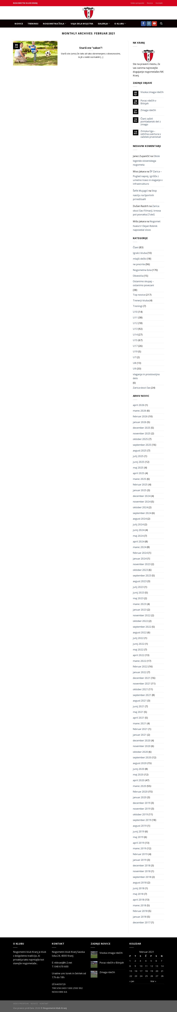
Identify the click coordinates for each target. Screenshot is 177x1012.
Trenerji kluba (141, 300)
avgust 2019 (140, 825)
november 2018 (142, 871)
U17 (135, 346)
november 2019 (142, 808)
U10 (135, 311)
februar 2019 (140, 854)
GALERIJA (104, 23)
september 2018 (142, 877)
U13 (135, 328)
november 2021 (142, 683)
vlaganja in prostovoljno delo (146, 376)
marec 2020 (139, 786)
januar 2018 (140, 916)
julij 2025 (138, 456)
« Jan (131, 981)
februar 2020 (140, 791)
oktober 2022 (140, 621)
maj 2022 (138, 649)
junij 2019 (138, 831)
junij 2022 (138, 643)
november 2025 (142, 433)
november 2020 (142, 746)
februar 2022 (140, 666)
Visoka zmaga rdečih (152, 92)
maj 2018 (138, 893)
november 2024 (142, 501)
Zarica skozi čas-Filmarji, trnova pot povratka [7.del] (147, 210)
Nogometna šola (142, 270)
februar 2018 (140, 911)
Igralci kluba (140, 253)
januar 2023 (140, 609)
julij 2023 (138, 587)
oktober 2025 (140, 439)
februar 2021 (140, 729)
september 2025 (142, 444)
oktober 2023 (140, 570)
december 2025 (141, 427)
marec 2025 (139, 479)
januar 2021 (140, 734)
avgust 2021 (140, 700)
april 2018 (138, 899)
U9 (134, 368)
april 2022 (138, 655)
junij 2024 (138, 530)
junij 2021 (138, 706)
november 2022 (142, 615)
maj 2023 (138, 598)
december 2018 (141, 865)
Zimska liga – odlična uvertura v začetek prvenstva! (151, 134)
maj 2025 (138, 467)
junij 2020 (138, 769)
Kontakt (159, 3)
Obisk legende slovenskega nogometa (146, 160)
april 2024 (138, 541)
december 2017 (141, 922)
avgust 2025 (140, 450)
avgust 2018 (140, 882)
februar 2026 (140, 416)
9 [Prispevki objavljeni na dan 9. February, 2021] (135, 966)
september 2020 (142, 757)
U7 (134, 357)
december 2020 (141, 740)
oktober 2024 (140, 507)
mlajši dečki (139, 258)
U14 (135, 334)
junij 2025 (138, 461)
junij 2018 (138, 888)
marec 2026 (139, 410)
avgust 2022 (140, 632)
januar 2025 (140, 490)
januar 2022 (140, 672)
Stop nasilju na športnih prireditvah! (145, 195)
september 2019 (142, 820)
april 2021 (138, 717)
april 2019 (138, 842)
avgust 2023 (140, 581)
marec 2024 (139, 547)
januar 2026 (140, 422)
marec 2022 (139, 660)
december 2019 (141, 803)
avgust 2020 (140, 763)
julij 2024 (138, 524)
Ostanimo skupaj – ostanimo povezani (143, 283)
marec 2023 (139, 604)
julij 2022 (138, 638)
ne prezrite (139, 264)
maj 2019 (138, 837)
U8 (134, 363)
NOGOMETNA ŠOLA (54, 23)
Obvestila (138, 275)
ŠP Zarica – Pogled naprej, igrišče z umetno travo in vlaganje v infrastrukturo (147, 177)
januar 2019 (140, 859)
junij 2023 (138, 592)
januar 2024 (140, 558)
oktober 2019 (140, 814)
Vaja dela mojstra (82, 23)
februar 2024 (140, 552)
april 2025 (138, 473)
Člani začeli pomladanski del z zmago (151, 121)
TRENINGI (33, 23)
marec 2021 (139, 723)
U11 (135, 317)
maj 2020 (138, 774)
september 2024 (142, 513)
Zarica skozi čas (141, 387)
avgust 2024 (140, 518)
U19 (135, 351)
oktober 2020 (140, 751)
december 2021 (141, 678)
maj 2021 (138, 712)
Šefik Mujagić (140, 190)
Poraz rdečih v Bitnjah (148, 102)
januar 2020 (140, 797)
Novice (150, 3)
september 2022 (142, 626)
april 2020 (138, 780)
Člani (135, 247)
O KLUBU (120, 23)
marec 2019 (139, 848)
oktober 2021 (140, 689)
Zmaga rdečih (148, 110)
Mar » (153, 981)
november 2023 (142, 564)
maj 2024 (138, 535)
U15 (135, 340)
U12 (135, 323)
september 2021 (142, 695)
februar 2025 (140, 484)
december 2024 (141, 496)
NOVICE (19, 23)
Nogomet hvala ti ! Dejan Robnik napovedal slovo (146, 225)
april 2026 (138, 405)
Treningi (138, 306)
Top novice (139, 294)
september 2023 (142, 575)
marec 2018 (139, 905)
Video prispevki (137, 3)
